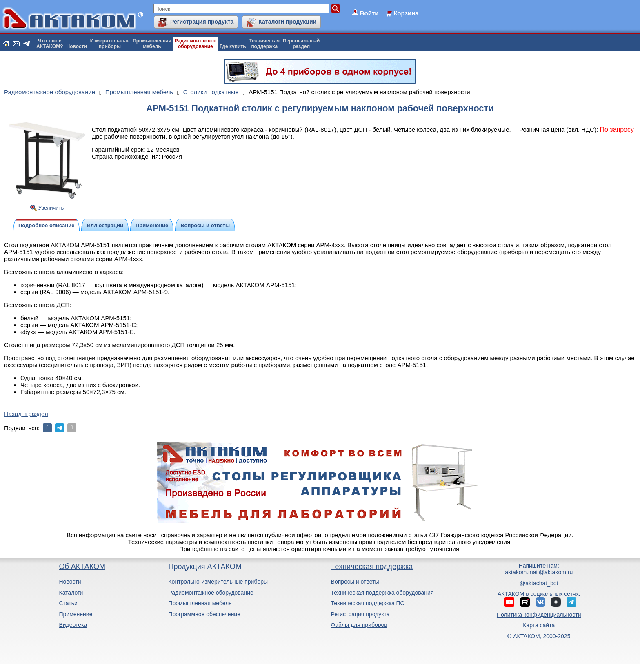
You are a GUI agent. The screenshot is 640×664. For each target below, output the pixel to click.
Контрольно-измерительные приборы (218, 581)
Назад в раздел (26, 413)
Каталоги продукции (287, 21)
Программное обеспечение (204, 614)
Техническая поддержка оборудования (382, 592)
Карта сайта (539, 625)
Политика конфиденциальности (539, 614)
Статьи (68, 603)
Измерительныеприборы (109, 43)
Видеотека (73, 625)
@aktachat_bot (539, 583)
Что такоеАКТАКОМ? (49, 43)
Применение (75, 614)
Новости (77, 46)
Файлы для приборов (359, 625)
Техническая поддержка (372, 566)
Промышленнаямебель (152, 43)
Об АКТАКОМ (82, 566)
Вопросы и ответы (355, 581)
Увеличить (51, 208)
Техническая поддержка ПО (368, 603)
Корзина (405, 13)
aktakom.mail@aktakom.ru (539, 572)
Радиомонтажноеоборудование (195, 43)
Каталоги (71, 592)
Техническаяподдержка (264, 43)
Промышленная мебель (199, 603)
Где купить (233, 46)
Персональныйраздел (301, 43)
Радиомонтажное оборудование (210, 592)
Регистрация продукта (201, 21)
